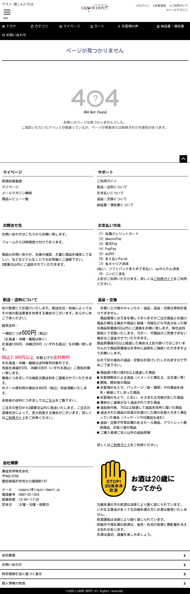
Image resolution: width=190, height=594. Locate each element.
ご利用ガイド (179, 5)
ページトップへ (183, 159)
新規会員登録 (12, 181)
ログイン (144, 5)
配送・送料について (112, 187)
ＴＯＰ (9, 26)
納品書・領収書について (115, 205)
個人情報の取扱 (13, 583)
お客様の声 (127, 26)
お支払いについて (110, 193)
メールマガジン (178, 9)
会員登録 (160, 5)
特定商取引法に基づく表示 (22, 574)
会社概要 (8, 555)
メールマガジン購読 (17, 193)
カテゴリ (39, 26)
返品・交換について (112, 199)
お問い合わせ (14, 35)
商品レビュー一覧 (15, 199)
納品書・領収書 (170, 26)
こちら (30, 234)
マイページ (69, 26)
